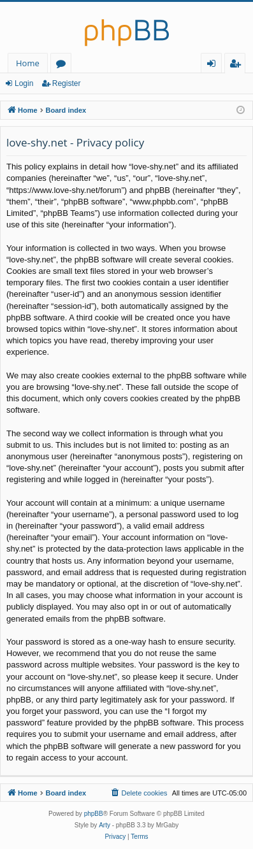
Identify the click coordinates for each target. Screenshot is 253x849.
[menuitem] (138, 793)
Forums (63, 65)
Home (28, 63)
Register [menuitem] (238, 65)
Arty (104, 825)
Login (24, 83)
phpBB (93, 813)
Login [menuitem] (213, 65)
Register (66, 83)
